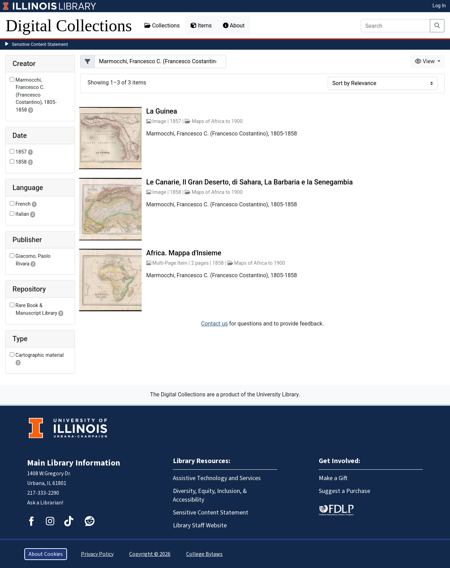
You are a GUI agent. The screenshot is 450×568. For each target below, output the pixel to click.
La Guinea (161, 111)
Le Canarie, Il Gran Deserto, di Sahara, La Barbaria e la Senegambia (249, 182)
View (425, 61)
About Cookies (45, 554)
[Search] (395, 25)
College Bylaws (204, 554)
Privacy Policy (97, 554)
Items (201, 25)
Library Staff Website (200, 525)
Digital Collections (69, 25)
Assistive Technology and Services (217, 478)
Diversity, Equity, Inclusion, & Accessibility (210, 495)
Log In (439, 5)
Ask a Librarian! (45, 503)
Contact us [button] (214, 323)
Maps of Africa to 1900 (217, 121)
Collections (162, 25)
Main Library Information (73, 463)
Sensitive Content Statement (40, 44)
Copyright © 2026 (149, 554)
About (234, 25)
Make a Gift (333, 478)
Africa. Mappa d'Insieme (183, 253)
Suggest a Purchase (344, 491)
